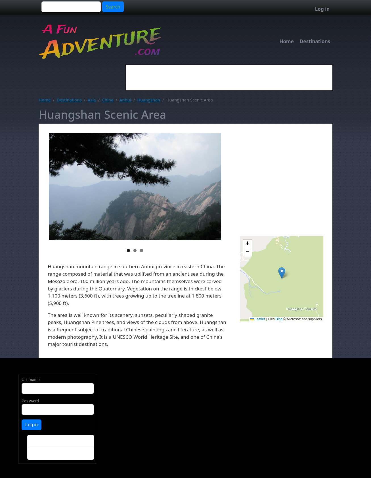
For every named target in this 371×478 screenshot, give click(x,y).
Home (286, 41)
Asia (92, 100)
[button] (281, 273)
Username (30, 380)
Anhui (125, 100)
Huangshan (148, 100)
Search (113, 7)
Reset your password (47, 453)
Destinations (315, 41)
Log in (322, 9)
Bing (279, 319)
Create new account (46, 441)
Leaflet (257, 319)
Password (30, 401)
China (107, 100)
